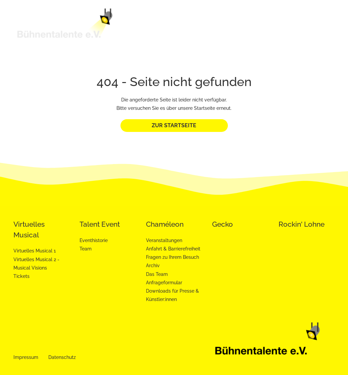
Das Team (157, 274)
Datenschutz (62, 357)
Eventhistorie (94, 240)
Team (86, 248)
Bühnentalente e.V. (140, 25)
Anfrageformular (164, 282)
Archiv (153, 265)
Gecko (320, 22)
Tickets (21, 276)
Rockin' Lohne (302, 224)
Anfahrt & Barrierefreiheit (173, 248)
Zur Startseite (174, 125)
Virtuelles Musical (190, 25)
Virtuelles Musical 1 (34, 250)
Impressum (25, 357)
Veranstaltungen (164, 240)
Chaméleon (287, 22)
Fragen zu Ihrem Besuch (172, 257)
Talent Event (240, 25)
